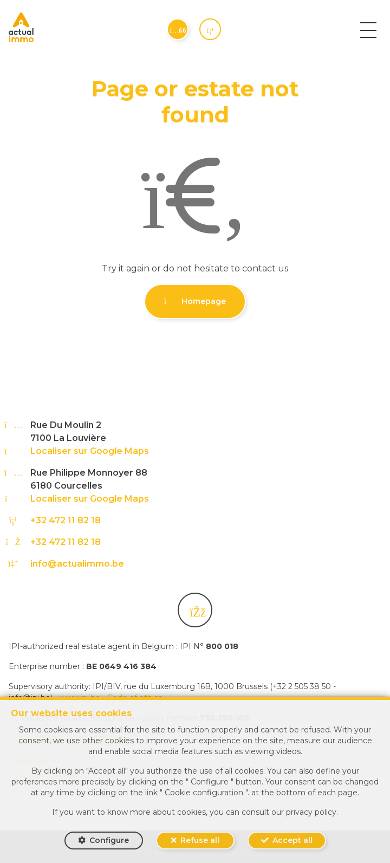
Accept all (292, 840)
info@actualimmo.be (77, 564)
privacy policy (311, 812)
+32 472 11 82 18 (65, 520)
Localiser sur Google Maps (89, 451)
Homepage (195, 301)
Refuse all (199, 840)
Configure (109, 840)
